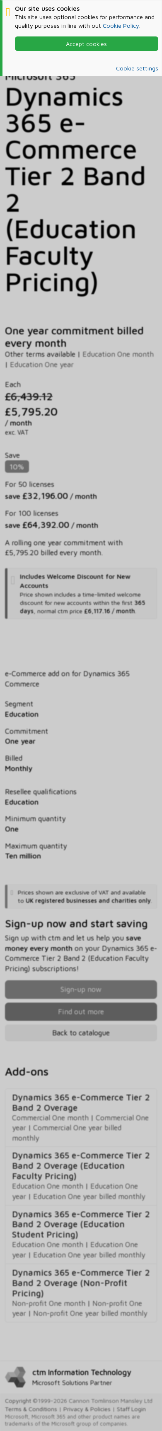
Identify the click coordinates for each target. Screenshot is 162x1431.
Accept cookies (86, 43)
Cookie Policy (121, 25)
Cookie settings (137, 68)
